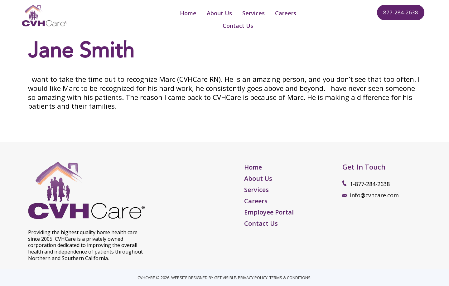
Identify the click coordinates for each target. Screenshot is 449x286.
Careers (256, 201)
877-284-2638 (400, 12)
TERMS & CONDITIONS (290, 277)
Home (253, 167)
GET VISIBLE (225, 277)
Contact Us (261, 223)
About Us (258, 178)
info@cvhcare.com (374, 195)
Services (256, 189)
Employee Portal (269, 212)
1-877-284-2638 (370, 184)
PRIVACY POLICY (253, 277)
